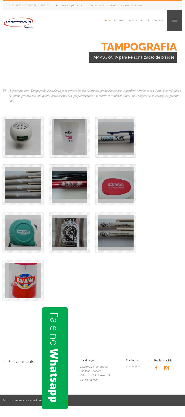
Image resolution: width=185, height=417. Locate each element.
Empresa (110, 20)
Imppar (63, 400)
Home (95, 20)
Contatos (156, 20)
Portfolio (141, 20)
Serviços (125, 20)
